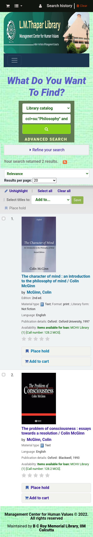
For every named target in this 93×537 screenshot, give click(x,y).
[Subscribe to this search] (65, 161)
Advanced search (46, 139)
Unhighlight (16, 191)
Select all (45, 191)
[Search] (46, 129)
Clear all (64, 191)
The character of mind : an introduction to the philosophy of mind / (56, 281)
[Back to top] (77, 522)
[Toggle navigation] (14, 60)
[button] (8, 6)
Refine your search (48, 150)
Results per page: (18, 180)
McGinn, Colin (39, 292)
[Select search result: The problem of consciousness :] (3, 374)
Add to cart (37, 361)
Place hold (37, 351)
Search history (59, 5)
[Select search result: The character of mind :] (3, 218)
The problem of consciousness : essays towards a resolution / (56, 431)
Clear (82, 6)
